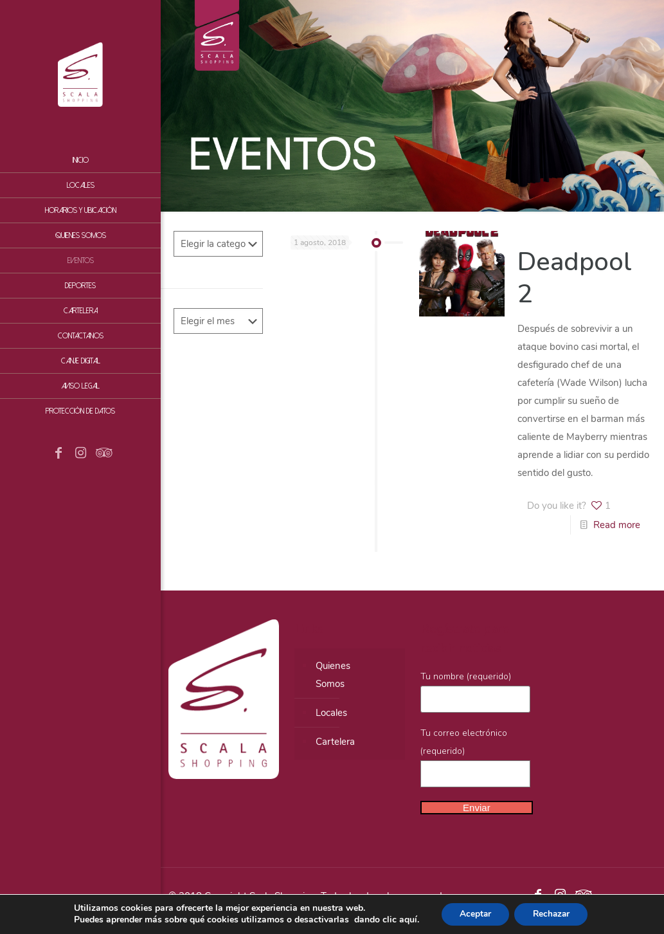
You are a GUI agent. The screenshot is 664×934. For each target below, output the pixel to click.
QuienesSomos (333, 674)
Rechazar (552, 914)
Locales (331, 712)
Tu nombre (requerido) (475, 691)
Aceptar (473, 914)
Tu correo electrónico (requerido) (475, 757)
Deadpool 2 (574, 277)
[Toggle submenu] (148, 310)
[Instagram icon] (80, 454)
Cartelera (335, 741)
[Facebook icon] (58, 454)
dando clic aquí (382, 920)
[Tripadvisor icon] (102, 454)
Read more (616, 524)
